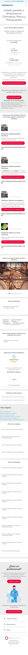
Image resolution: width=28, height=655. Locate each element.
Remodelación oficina (18, 323)
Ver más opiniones (14, 385)
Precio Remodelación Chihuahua (8, 413)
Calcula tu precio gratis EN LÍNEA (14, 83)
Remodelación (6, 323)
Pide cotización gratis (14, 97)
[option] (14, 276)
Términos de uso (13, 640)
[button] (6, 293)
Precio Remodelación (5, 411)
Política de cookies (14, 643)
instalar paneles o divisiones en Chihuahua (13, 396)
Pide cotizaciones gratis (14, 611)
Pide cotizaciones (14, 652)
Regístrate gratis (14, 581)
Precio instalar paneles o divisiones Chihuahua (12, 419)
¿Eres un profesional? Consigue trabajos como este (13, 148)
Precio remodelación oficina (7, 415)
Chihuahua (5, 321)
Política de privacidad (13, 642)
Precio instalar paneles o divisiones (9, 418)
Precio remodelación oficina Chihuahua (10, 416)
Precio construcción (17, 319)
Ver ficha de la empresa (13, 372)
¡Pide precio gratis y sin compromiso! (13, 143)
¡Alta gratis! (20, 1)
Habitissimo (6, 319)
